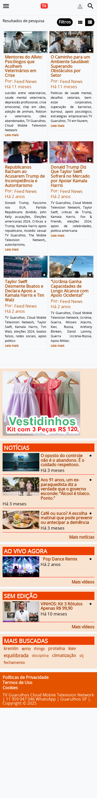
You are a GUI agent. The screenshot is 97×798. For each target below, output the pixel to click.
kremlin (11, 648)
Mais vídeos (83, 581)
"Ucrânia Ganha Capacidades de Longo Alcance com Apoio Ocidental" (69, 288)
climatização (64, 655)
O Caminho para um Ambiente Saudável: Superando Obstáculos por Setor (70, 66)
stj (81, 655)
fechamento (14, 662)
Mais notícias (81, 536)
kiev (72, 648)
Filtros (65, 22)
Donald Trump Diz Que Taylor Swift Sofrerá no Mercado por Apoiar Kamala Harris (70, 176)
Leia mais (12, 135)
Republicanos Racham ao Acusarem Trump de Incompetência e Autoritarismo (25, 176)
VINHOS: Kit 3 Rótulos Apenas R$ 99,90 (62, 606)
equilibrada (16, 655)
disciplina (40, 655)
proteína (56, 648)
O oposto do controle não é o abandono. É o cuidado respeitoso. (62, 460)
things (39, 648)
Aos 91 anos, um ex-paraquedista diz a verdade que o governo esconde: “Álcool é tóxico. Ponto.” (65, 489)
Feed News (25, 81)
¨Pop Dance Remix (59, 559)
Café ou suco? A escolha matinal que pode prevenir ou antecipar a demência (67, 517)
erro (26, 649)
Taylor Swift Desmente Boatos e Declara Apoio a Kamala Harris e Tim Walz (24, 291)
